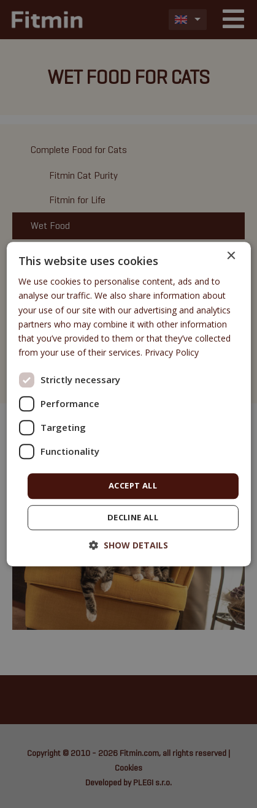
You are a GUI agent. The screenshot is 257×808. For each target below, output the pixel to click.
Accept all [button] (133, 485)
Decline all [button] (132, 517)
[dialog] (128, 404)
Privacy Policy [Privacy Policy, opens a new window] (172, 352)
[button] (128, 545)
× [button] (231, 256)
